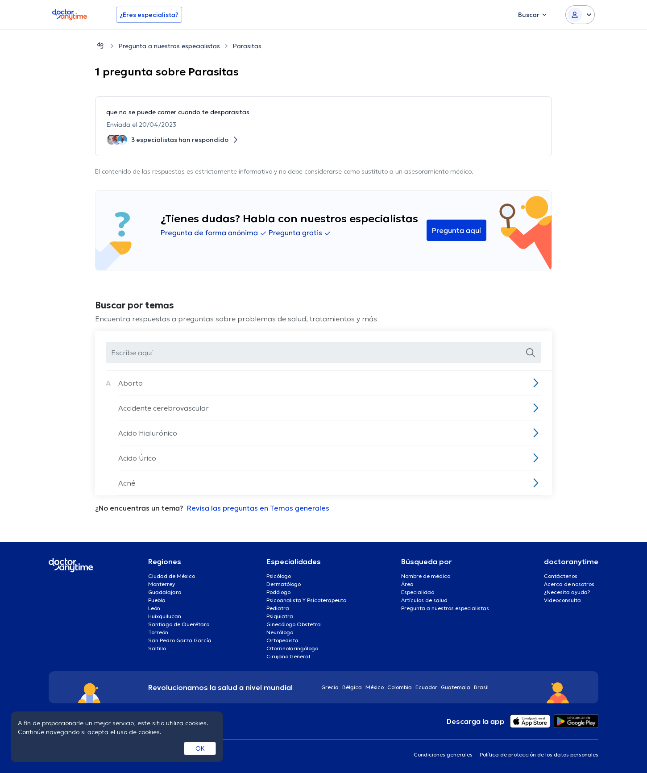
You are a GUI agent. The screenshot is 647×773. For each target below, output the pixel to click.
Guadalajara (165, 592)
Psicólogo (278, 576)
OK (200, 748)
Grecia (330, 687)
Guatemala (455, 687)
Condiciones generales (443, 754)
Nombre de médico (425, 576)
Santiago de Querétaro (178, 624)
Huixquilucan (164, 616)
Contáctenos (560, 576)
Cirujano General (288, 656)
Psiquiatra (279, 616)
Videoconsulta (562, 600)
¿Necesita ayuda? (567, 592)
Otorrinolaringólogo (292, 648)
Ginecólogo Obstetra (293, 624)
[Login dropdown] (580, 14)
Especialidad (418, 592)
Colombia (399, 687)
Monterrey (161, 584)
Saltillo (157, 648)
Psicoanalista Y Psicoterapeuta (306, 600)
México (374, 687)
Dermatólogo (283, 584)
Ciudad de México (171, 576)
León (154, 608)
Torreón (158, 632)
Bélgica (352, 687)
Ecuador (426, 687)
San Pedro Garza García (180, 640)
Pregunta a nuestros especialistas (169, 46)
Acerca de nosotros (569, 584)
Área (407, 584)
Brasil (481, 687)
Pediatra (277, 608)
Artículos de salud (424, 600)
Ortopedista (282, 640)
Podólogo (278, 592)
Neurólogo (279, 632)
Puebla (157, 600)
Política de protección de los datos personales (539, 754)
